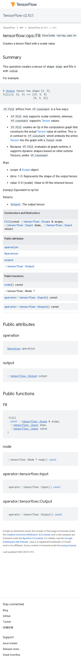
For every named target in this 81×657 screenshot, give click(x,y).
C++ (55, 27)
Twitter (7, 621)
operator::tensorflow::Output (25, 306)
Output (10, 91)
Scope (26, 170)
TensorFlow (9, 27)
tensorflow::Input (20, 225)
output (8, 260)
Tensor (45, 120)
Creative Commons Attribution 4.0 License (28, 534)
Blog (5, 610)
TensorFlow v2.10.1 (18, 15)
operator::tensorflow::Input (24, 297)
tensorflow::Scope (37, 221)
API (21, 27)
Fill (7, 221)
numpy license (68, 545)
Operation (11, 253)
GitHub (7, 616)
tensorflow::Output (20, 266)
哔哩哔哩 (8, 627)
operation (11, 247)
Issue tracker (10, 643)
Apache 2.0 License (33, 538)
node (7, 284)
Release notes (11, 649)
